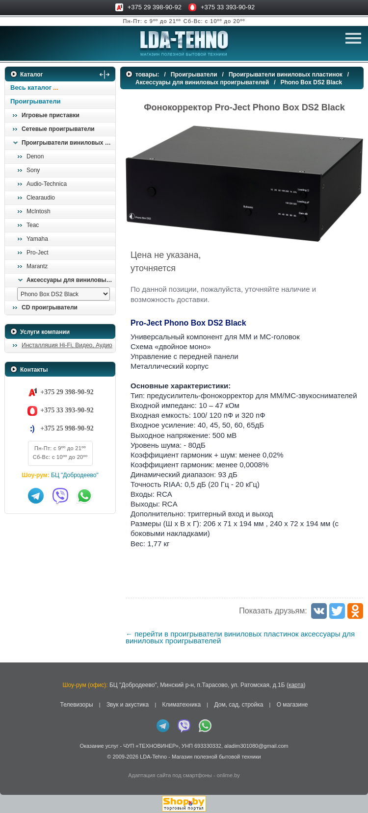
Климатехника (181, 704)
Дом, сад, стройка (238, 704)
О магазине (292, 704)
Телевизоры (76, 704)
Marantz (37, 266)
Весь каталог (31, 87)
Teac (32, 225)
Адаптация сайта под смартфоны (170, 775)
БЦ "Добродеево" (75, 475)
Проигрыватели (35, 101)
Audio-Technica (46, 183)
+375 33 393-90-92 (228, 7)
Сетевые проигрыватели (58, 129)
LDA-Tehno (153, 757)
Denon (35, 156)
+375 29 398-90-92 (155, 7)
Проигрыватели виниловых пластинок (68, 142)
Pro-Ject (37, 252)
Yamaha (37, 238)
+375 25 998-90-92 (66, 428)
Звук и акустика (127, 704)
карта (296, 685)
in (13, 764)
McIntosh (38, 211)
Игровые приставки (50, 115)
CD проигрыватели (50, 307)
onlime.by (228, 775)
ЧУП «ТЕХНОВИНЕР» (151, 746)
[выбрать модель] (63, 294)
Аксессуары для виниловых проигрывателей (70, 280)
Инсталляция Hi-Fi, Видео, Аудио (67, 345)
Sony (33, 170)
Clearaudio (40, 197)
